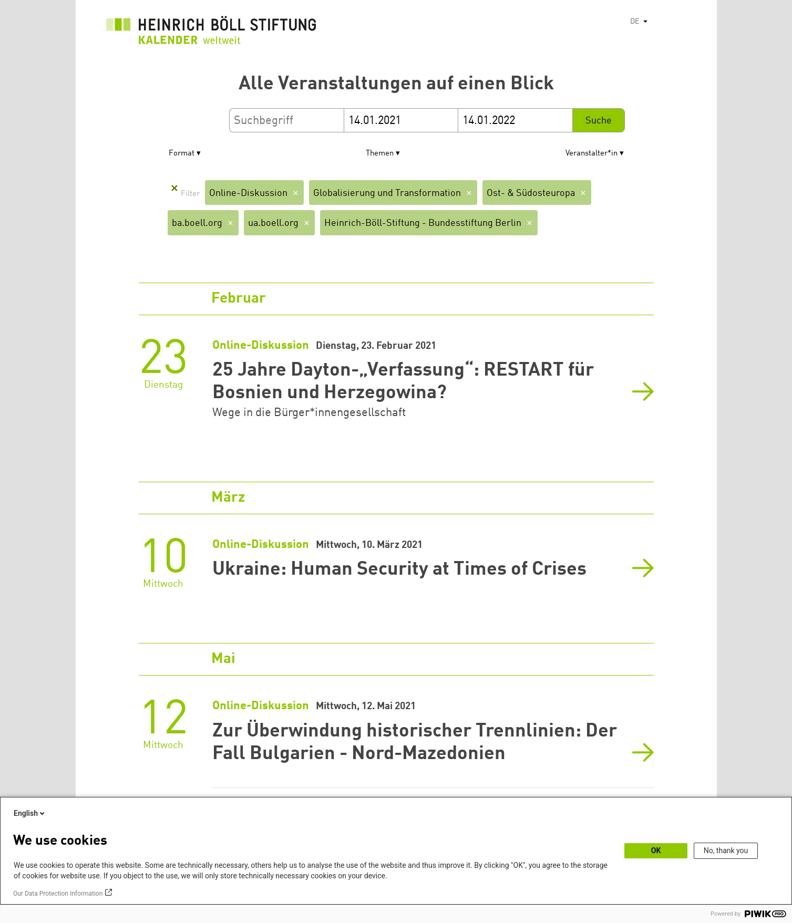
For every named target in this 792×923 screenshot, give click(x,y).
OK (656, 850)
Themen (380, 154)
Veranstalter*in (591, 154)
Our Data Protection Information (57, 893)
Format (181, 154)
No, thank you (726, 850)
